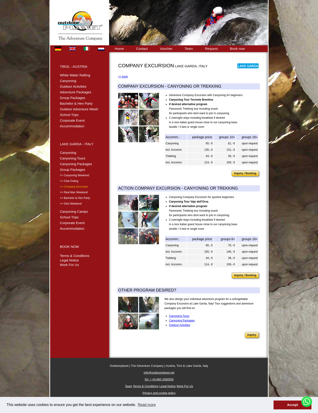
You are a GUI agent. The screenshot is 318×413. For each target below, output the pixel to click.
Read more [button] (147, 405)
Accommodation (72, 126)
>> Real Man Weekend (74, 192)
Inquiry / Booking (245, 173)
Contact (142, 49)
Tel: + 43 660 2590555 (159, 379)
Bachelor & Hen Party (76, 103)
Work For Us (69, 265)
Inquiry (251, 334)
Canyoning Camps (74, 211)
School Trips (69, 115)
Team (189, 49)
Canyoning (68, 81)
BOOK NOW (69, 247)
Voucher (166, 49)
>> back (123, 76)
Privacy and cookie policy (159, 393)
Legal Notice (69, 260)
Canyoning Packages (76, 164)
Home (119, 49)
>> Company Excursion (74, 186)
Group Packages (72, 98)
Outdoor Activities (73, 86)
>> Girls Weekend (71, 203)
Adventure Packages (75, 92)
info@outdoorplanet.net (159, 372)
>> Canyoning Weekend (74, 175)
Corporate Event (72, 120)
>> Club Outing (69, 181)
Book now (237, 49)
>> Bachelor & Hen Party (75, 198)
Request (211, 49)
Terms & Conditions (74, 256)
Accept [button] (292, 405)
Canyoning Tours (72, 158)
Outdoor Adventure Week (79, 109)
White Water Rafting (75, 75)
